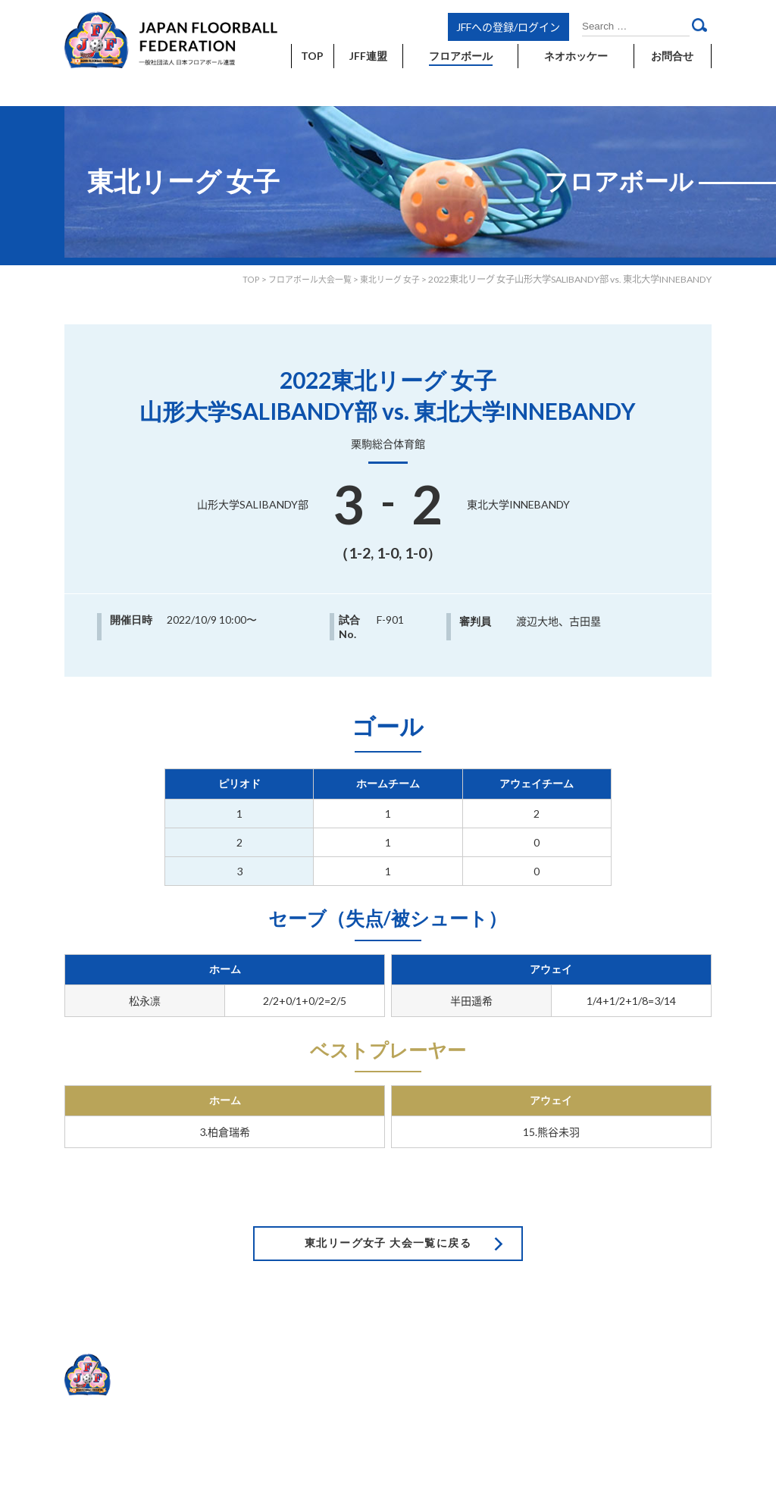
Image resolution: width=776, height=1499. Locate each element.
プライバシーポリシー (661, 1335)
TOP (238, 279)
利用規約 (583, 1335)
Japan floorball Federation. (657, 1411)
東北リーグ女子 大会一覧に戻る (388, 1212)
